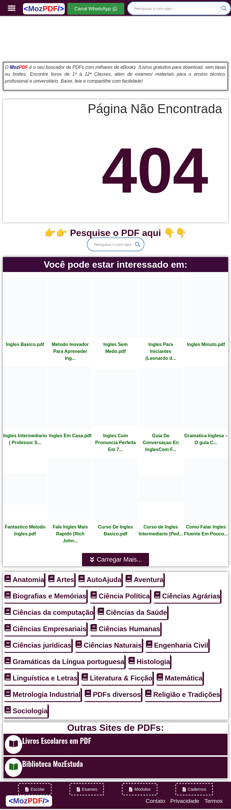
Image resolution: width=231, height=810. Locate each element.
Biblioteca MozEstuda (52, 763)
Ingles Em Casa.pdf (70, 435)
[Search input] (176, 8)
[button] (11, 8)
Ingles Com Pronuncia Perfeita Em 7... (115, 442)
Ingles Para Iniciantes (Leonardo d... (161, 351)
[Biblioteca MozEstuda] (13, 767)
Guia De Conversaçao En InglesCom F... (161, 442)
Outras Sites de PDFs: (115, 727)
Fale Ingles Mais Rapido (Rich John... (70, 533)
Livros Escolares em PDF (56, 740)
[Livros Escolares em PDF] (13, 744)
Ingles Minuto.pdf (206, 344)
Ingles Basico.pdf (25, 344)
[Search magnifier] (224, 8)
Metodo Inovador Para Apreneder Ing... (70, 351)
